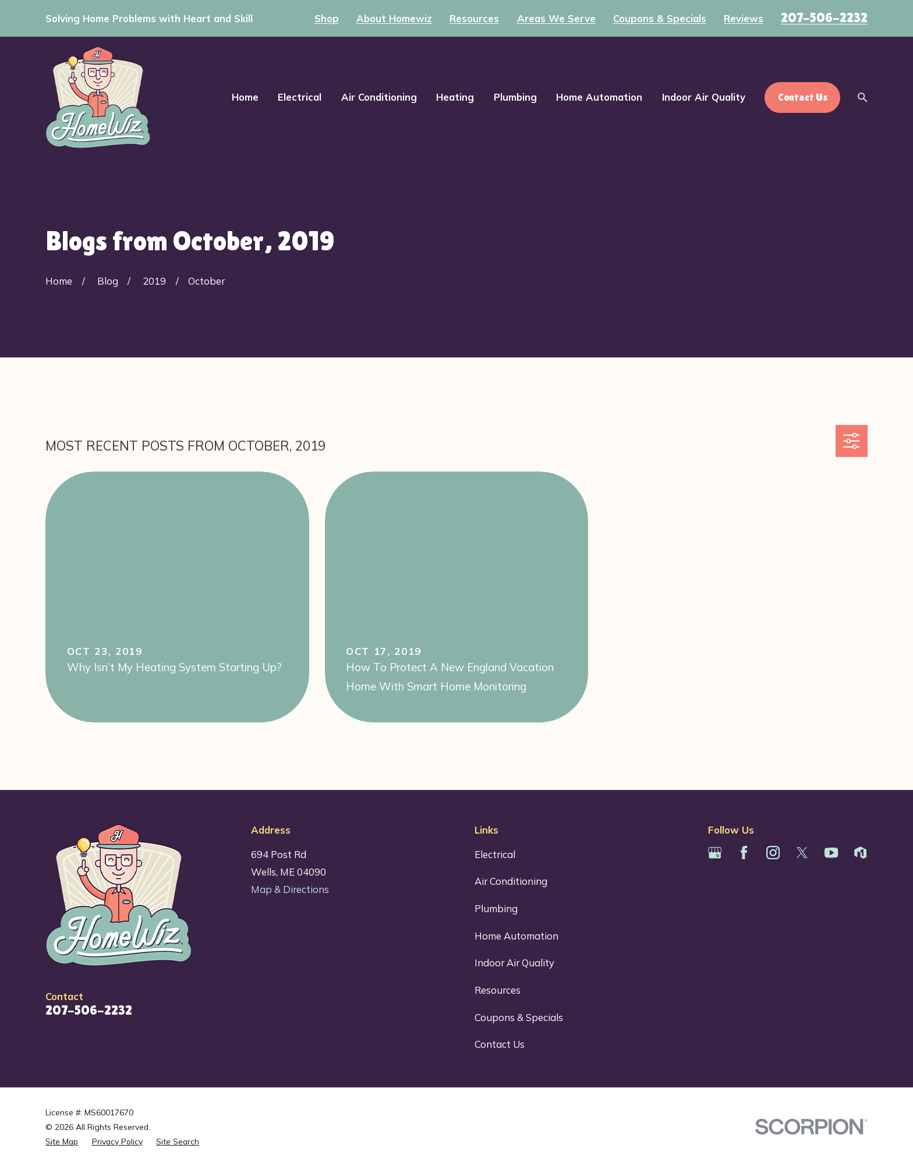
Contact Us (500, 1044)
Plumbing (496, 908)
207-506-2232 (824, 17)
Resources (474, 19)
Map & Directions (290, 889)
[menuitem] (61, 1141)
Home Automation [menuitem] (599, 97)
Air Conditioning (511, 881)
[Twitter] (802, 852)
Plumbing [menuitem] (515, 97)
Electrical (495, 854)
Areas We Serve (556, 19)
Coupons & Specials (659, 19)
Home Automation (516, 936)
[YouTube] (831, 852)
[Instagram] (773, 852)
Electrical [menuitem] (299, 97)
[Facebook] (744, 852)
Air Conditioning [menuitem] (379, 97)
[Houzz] (860, 852)
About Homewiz (394, 19)
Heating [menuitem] (455, 97)
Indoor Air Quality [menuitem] (703, 97)
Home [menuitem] (245, 97)
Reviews (743, 19)
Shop (326, 19)
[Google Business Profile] (714, 852)
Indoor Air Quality (514, 962)
